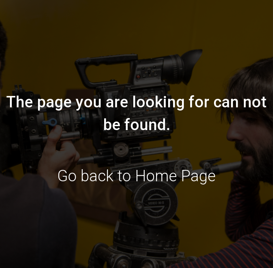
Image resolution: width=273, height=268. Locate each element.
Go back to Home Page (136, 176)
